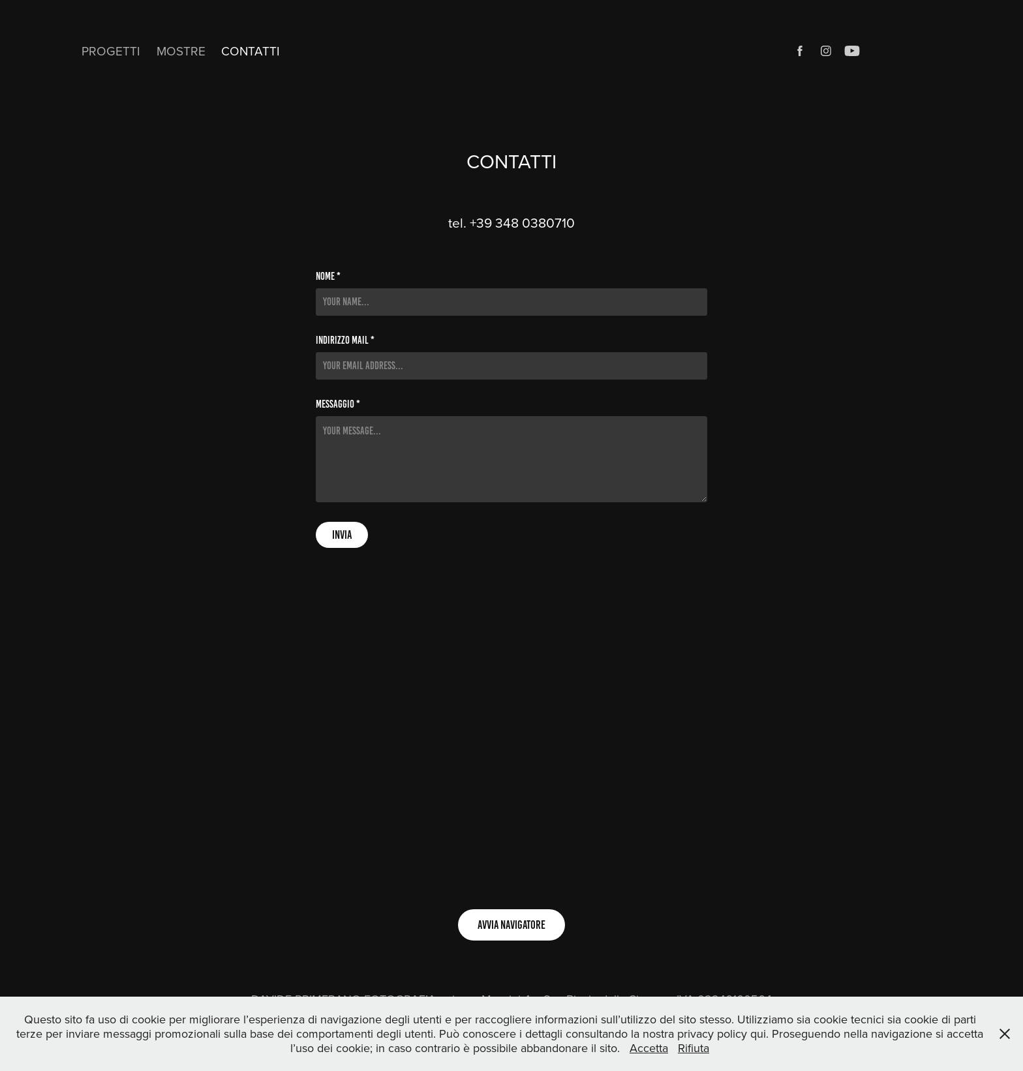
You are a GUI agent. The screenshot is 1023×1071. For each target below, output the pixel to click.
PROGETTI (111, 50)
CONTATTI (250, 50)
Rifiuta (693, 1048)
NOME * (328, 276)
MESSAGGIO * (338, 404)
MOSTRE (181, 50)
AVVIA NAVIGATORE (511, 924)
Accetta (649, 1048)
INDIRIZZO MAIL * (345, 340)
